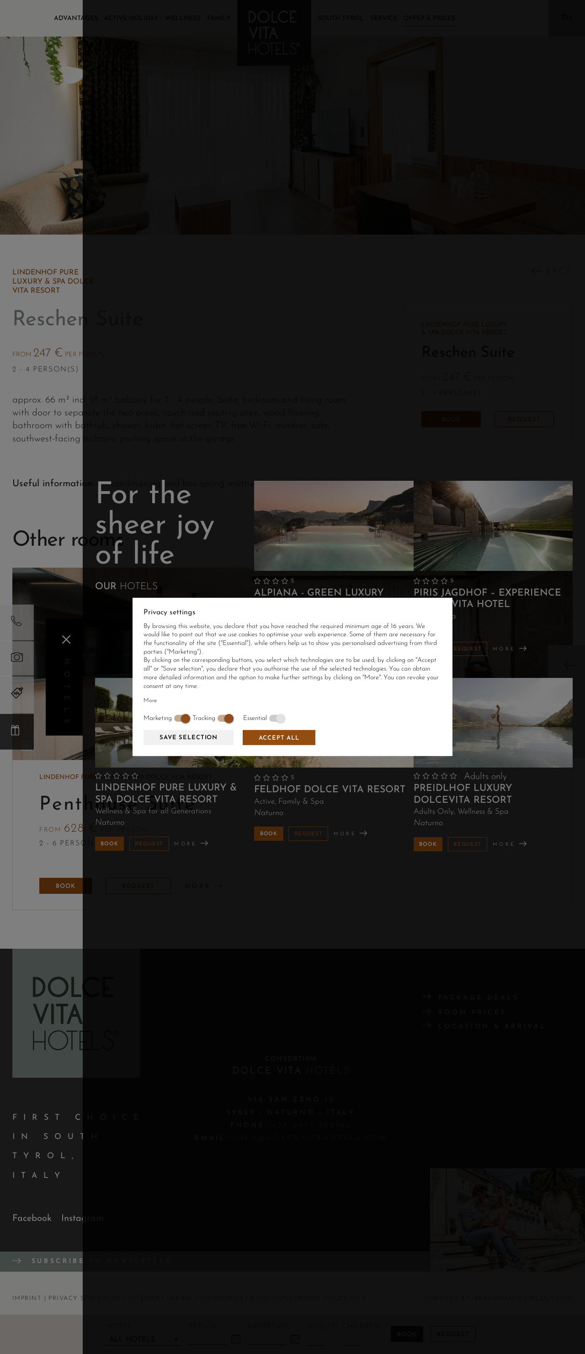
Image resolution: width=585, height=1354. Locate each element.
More (150, 701)
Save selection (189, 738)
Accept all (279, 738)
